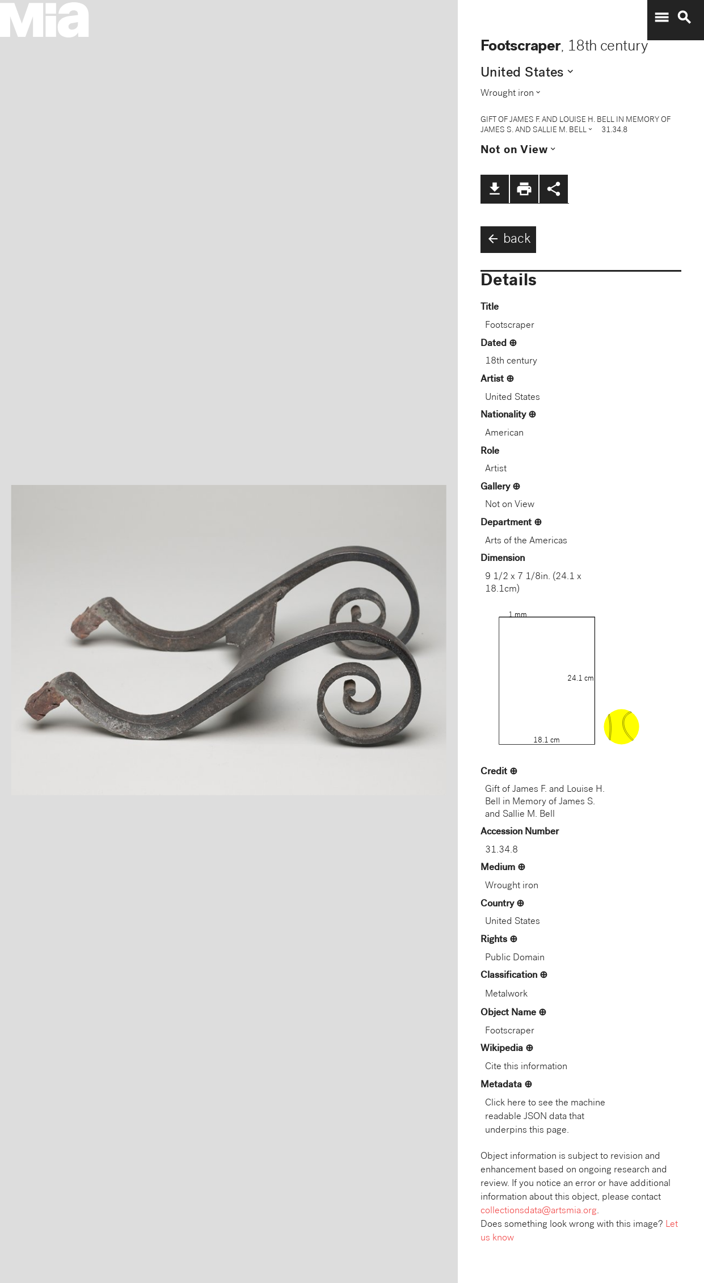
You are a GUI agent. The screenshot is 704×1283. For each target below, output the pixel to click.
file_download (494, 188)
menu (661, 17)
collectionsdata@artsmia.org (538, 1211)
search (684, 17)
